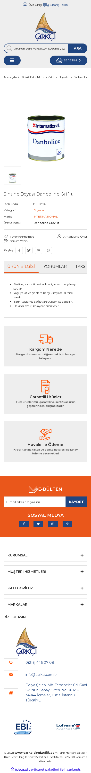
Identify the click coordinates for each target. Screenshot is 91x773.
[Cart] (68, 60)
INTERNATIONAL (45, 216)
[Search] (45, 48)
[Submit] (76, 501)
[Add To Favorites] (19, 236)
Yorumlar (55, 266)
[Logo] (45, 26)
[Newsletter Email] (45, 501)
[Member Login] (25, 4)
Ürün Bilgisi (21, 266)
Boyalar (38, 210)
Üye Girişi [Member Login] (35, 5)
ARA (78, 48)
